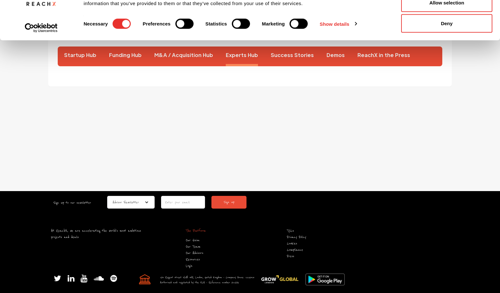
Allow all (447, 16)
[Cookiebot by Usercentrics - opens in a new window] (41, 63)
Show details (334, 59)
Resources (193, 259)
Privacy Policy (296, 237)
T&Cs (290, 230)
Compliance (295, 249)
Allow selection (446, 37)
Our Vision (193, 240)
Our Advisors (194, 253)
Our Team (193, 246)
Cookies (292, 243)
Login (189, 265)
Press (290, 256)
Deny (447, 58)
